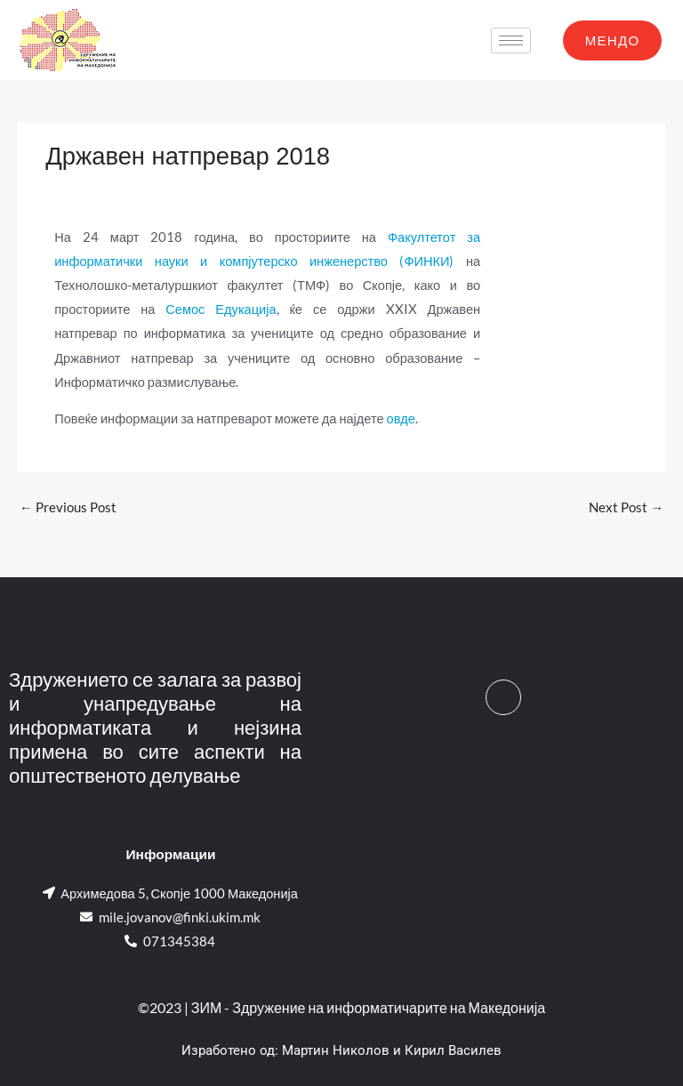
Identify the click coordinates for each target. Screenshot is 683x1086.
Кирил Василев (453, 1050)
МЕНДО (612, 40)
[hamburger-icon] (511, 40)
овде (401, 418)
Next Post (626, 507)
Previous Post (68, 507)
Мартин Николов (336, 1050)
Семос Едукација (220, 309)
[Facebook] (503, 697)
